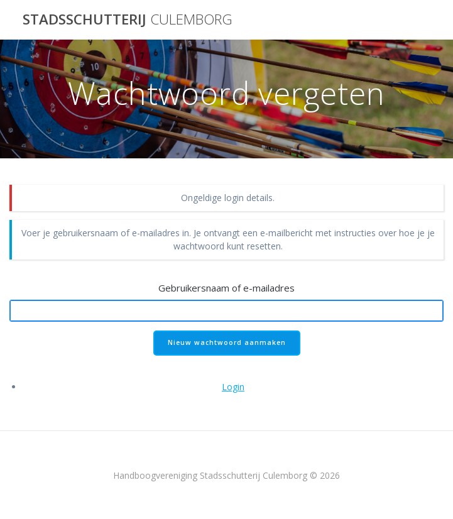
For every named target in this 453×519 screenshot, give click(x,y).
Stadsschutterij (127, 19)
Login (233, 387)
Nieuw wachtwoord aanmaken (227, 342)
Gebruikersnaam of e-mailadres (226, 287)
